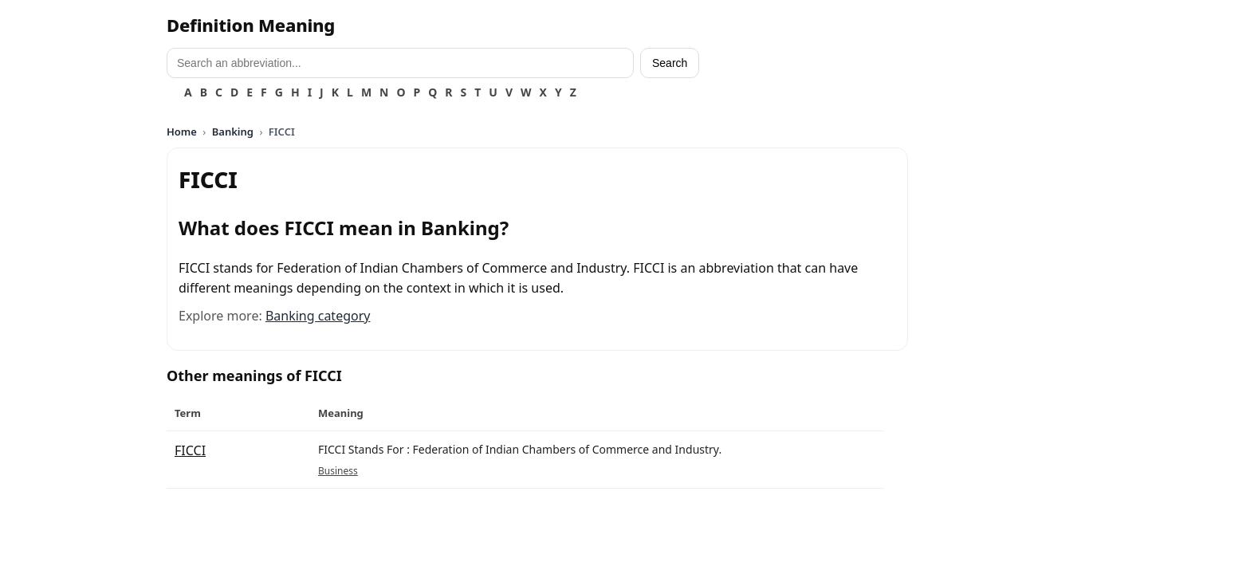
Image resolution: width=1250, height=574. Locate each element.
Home (182, 131)
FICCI (190, 450)
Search (669, 63)
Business (338, 471)
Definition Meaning (251, 25)
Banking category (318, 315)
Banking (233, 131)
